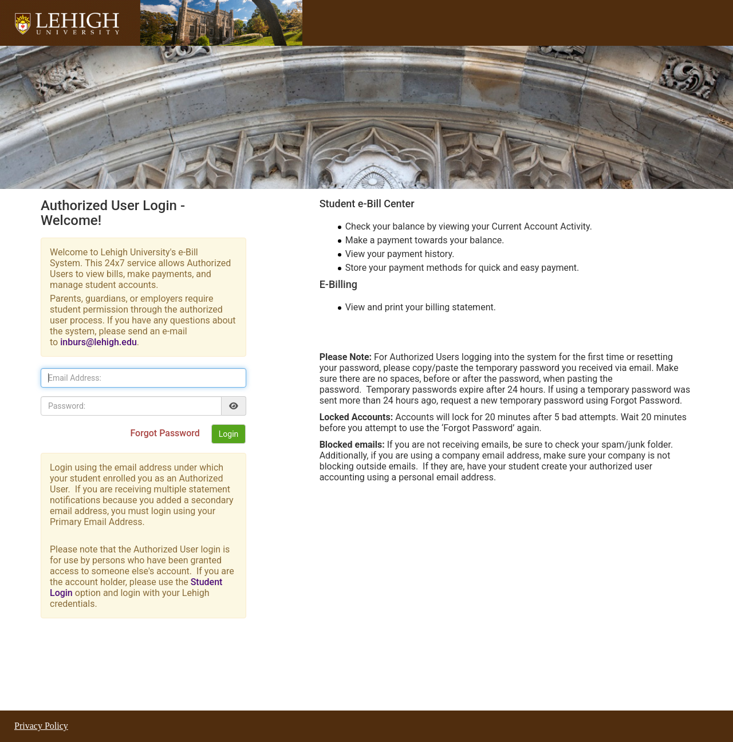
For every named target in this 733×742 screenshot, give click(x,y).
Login (229, 434)
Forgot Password (166, 433)
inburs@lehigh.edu (98, 342)
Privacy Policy (41, 726)
